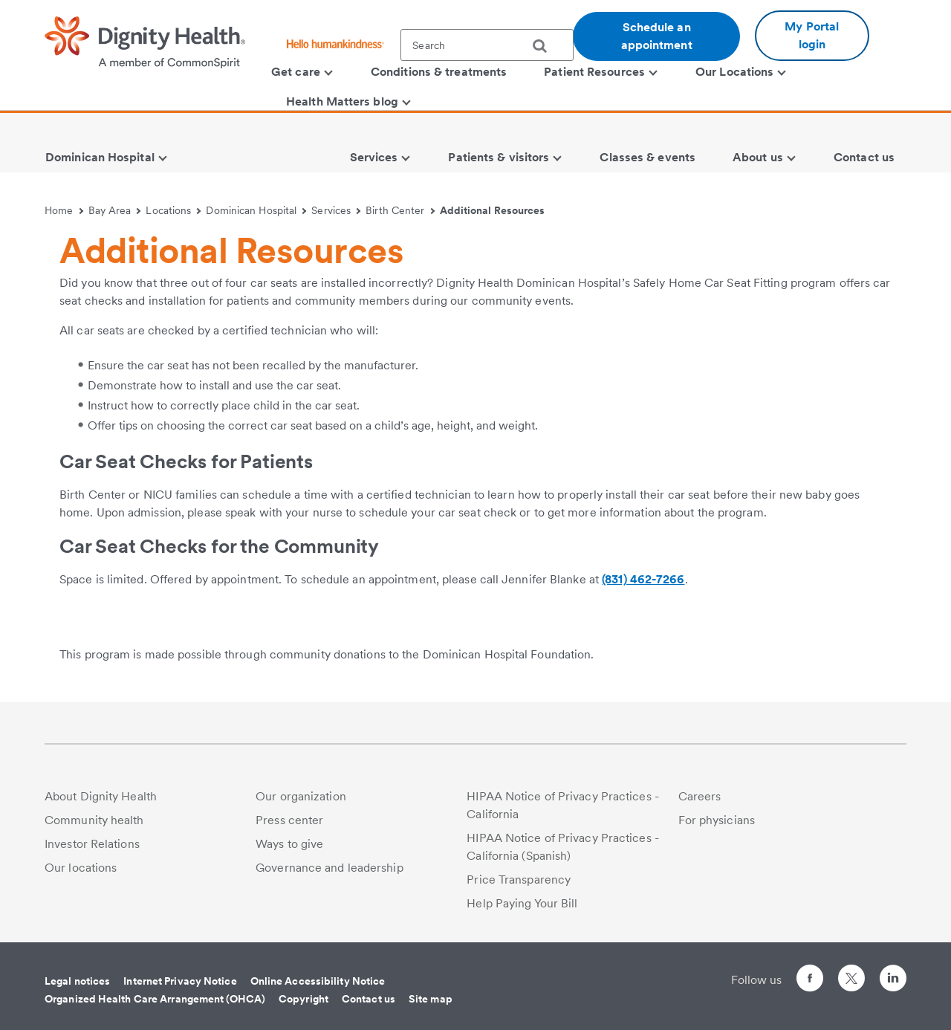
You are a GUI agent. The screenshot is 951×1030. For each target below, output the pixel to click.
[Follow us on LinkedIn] (893, 981)
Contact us (368, 999)
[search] (545, 46)
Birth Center (400, 210)
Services (335, 210)
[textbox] (487, 45)
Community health (94, 820)
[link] (385, 627)
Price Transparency (519, 879)
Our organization (301, 796)
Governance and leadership (329, 868)
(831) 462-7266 (643, 579)
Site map (430, 999)
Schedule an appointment (656, 36)
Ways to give (289, 844)
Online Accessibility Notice (318, 981)
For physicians (716, 820)
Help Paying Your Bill (522, 903)
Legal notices (77, 981)
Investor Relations (92, 844)
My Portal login (812, 35)
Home (64, 210)
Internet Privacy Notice (179, 981)
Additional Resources (492, 210)
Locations (173, 210)
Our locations (81, 868)
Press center (289, 820)
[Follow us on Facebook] (809, 981)
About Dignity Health (101, 796)
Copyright (303, 999)
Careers (699, 796)
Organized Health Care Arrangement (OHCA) (155, 999)
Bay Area (114, 210)
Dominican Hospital (256, 210)
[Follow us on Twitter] (851, 972)
